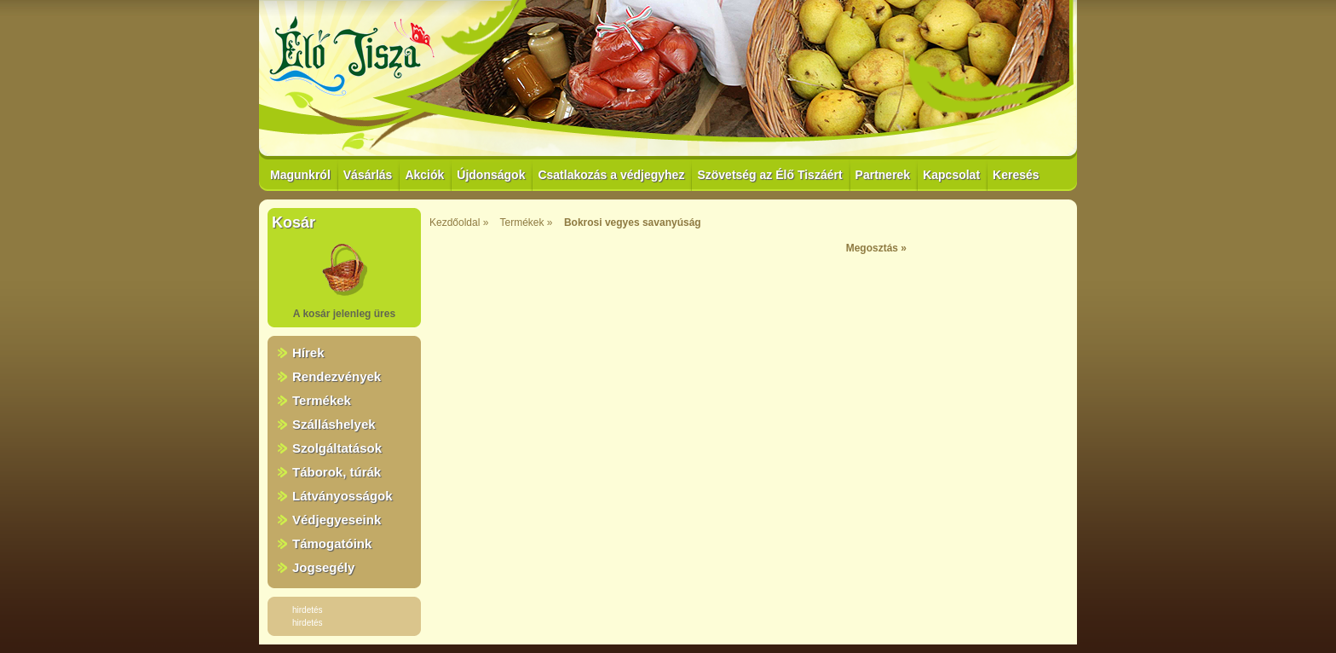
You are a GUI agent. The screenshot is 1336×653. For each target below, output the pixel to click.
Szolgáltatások (337, 448)
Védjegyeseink (336, 519)
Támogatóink (331, 543)
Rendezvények (336, 376)
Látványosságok (342, 495)
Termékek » (526, 222)
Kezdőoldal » (458, 222)
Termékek (321, 400)
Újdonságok (491, 175)
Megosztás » (876, 248)
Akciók (424, 175)
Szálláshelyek (334, 424)
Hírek (308, 352)
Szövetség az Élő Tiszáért (769, 175)
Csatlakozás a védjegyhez (611, 175)
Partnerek (883, 175)
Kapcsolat (951, 175)
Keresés (1016, 175)
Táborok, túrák (336, 472)
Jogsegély (323, 567)
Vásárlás (368, 175)
